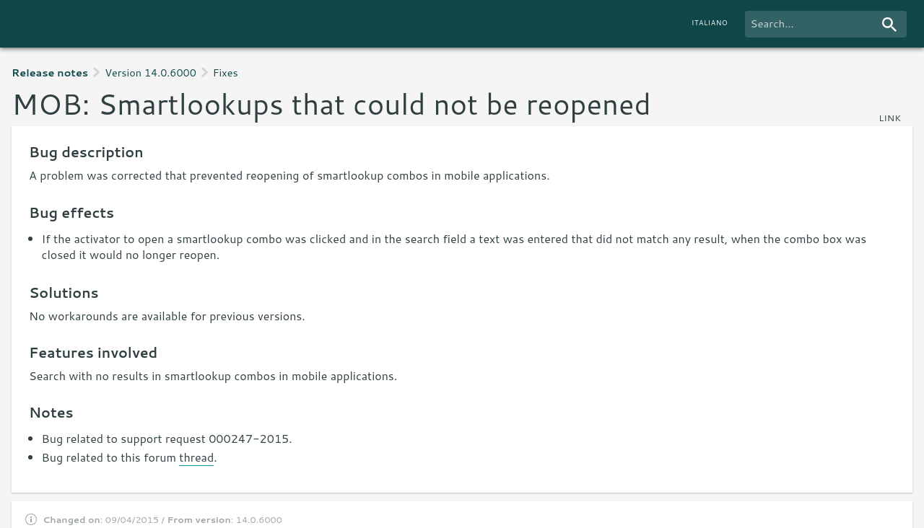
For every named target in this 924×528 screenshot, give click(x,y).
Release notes (50, 72)
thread (196, 457)
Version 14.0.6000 (150, 72)
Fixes (225, 72)
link (890, 117)
